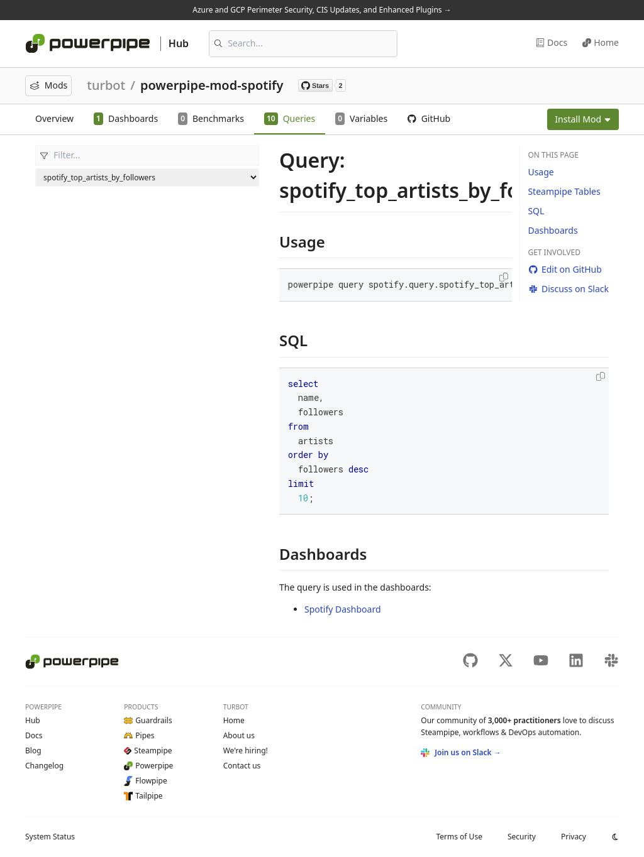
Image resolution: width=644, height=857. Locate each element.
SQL (536, 211)
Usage (540, 172)
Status (50, 836)
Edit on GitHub (564, 269)
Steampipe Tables (564, 191)
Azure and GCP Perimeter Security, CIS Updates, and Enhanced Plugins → (321, 9)
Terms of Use (459, 836)
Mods (48, 85)
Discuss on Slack (568, 289)
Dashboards (552, 230)
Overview (54, 118)
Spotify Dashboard (342, 609)
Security (522, 836)
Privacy (573, 836)
